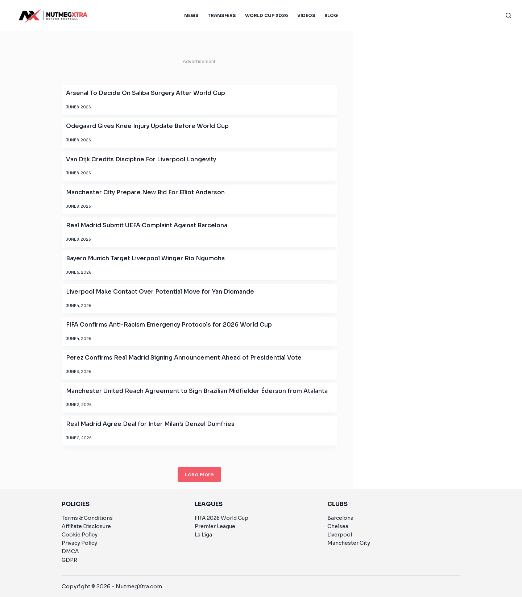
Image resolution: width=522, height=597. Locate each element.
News (191, 15)
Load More (199, 474)
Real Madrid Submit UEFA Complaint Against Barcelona (146, 225)
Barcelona (340, 518)
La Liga (203, 534)
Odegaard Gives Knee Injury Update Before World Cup (147, 126)
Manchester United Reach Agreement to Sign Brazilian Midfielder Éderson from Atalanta (197, 391)
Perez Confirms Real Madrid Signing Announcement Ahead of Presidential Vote (184, 357)
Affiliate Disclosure (86, 526)
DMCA (70, 551)
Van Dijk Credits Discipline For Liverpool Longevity (141, 159)
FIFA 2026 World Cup (221, 518)
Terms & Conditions (87, 518)
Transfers (222, 15)
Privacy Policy (79, 543)
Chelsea (337, 526)
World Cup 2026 (266, 15)
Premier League (215, 526)
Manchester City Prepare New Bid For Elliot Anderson (145, 192)
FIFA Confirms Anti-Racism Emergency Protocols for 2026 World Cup (169, 324)
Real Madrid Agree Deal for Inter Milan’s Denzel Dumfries (150, 424)
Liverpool (339, 534)
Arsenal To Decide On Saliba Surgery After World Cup (145, 93)
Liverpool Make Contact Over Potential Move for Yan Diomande (160, 291)
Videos (306, 15)
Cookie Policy (80, 534)
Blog (331, 15)
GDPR (69, 560)
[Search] (508, 15)
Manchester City (348, 543)
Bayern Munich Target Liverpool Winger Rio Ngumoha (145, 258)
